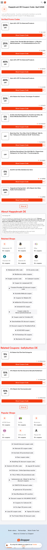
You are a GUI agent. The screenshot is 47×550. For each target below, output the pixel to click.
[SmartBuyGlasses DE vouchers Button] (22, 490)
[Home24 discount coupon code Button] (22, 440)
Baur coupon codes (23, 454)
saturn (36, 260)
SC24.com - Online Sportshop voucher (23, 467)
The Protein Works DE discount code (23, 512)
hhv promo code (33, 270)
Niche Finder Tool (33, 527)
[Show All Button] (23, 404)
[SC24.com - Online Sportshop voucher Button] (23, 467)
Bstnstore (37, 419)
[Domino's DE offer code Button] (13, 462)
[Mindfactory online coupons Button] (22, 274)
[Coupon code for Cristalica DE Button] (22, 313)
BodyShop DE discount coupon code (23, 458)
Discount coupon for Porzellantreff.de (23, 322)
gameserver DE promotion (23, 486)
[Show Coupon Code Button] (22, 35)
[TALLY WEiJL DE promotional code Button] (22, 471)
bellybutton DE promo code (23, 300)
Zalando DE (21, 260)
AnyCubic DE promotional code (23, 449)
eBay (35, 248)
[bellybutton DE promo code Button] (22, 300)
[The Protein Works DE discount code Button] (22, 512)
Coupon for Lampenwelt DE (23, 283)
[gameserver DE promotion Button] (22, 486)
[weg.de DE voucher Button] (33, 462)
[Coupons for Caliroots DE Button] (23, 499)
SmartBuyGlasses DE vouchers (23, 490)
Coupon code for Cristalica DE (23, 313)
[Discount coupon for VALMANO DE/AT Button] (22, 495)
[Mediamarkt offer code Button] (14, 270)
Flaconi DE (37, 431)
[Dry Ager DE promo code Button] (23, 503)
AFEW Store (6, 419)
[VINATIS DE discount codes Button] (22, 482)
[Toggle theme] (44, 2)
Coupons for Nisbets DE (23, 296)
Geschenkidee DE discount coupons (23, 318)
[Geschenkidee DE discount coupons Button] (22, 318)
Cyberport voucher (33, 278)
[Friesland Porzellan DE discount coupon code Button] (22, 287)
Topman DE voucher (33, 508)
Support (31, 530)
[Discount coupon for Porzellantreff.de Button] (22, 322)
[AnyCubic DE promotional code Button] (22, 449)
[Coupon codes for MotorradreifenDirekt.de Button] (22, 309)
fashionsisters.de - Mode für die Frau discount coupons (23, 476)
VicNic (20, 419)
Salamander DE (7, 248)
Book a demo (12, 527)
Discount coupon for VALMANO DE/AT (23, 495)
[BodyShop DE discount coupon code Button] (22, 458)
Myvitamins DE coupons (23, 335)
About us (16, 530)
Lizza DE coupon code (14, 508)
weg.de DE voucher (34, 462)
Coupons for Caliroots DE (23, 499)
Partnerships (22, 527)
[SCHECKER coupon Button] (22, 327)
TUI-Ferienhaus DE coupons (23, 331)
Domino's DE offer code (14, 462)
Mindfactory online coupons (23, 274)
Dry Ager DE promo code (23, 504)
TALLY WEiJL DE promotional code (23, 471)
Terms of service (33, 539)
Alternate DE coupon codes (23, 445)
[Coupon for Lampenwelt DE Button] (22, 283)
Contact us (23, 530)
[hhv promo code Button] (33, 270)
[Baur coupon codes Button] (23, 454)
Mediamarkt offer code (15, 270)
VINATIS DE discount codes (23, 482)
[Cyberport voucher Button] (32, 278)
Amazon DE (22, 248)
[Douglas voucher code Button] (14, 278)
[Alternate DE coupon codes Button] (22, 445)
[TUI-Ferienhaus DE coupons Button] (22, 331)
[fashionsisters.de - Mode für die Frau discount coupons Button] (22, 476)
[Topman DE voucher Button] (32, 508)
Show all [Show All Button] (23, 206)
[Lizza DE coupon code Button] (13, 508)
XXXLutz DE (22, 431)
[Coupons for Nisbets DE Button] (22, 296)
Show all (23, 404)
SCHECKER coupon (23, 327)
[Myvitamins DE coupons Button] (22, 335)
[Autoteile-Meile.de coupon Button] (22, 291)
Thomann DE (6, 260)
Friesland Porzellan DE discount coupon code (23, 287)
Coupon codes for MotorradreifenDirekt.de (23, 309)
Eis (3, 431)
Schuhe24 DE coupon (23, 305)
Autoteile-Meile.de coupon (23, 292)
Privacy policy (24, 539)
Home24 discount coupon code (23, 440)
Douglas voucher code (14, 278)
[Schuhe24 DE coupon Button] (22, 305)
